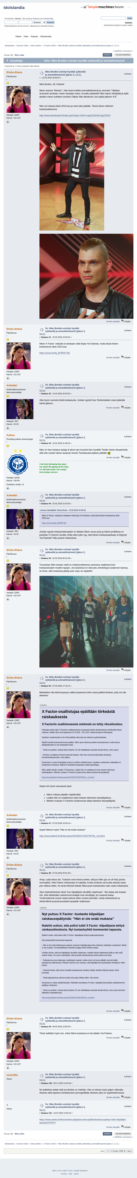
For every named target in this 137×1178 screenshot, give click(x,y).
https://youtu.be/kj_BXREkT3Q (54, 353)
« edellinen (117, 51)
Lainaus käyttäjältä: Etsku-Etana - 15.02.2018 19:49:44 (63, 510)
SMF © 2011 (68, 1171)
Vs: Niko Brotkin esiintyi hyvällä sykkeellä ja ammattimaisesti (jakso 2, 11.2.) (62, 331)
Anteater (11, 385)
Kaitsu (10, 435)
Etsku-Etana (14, 72)
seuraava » (128, 51)
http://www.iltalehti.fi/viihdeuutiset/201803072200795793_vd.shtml (72, 836)
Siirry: (102, 1151)
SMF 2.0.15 (57, 1171)
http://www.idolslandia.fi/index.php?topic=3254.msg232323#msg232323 (74, 115)
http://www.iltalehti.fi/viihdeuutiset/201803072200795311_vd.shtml (68, 777)
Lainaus (127, 74)
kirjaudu (36, 18)
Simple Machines (81, 1171)
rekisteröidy (48, 18)
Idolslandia (14, 7)
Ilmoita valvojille (113, 321)
